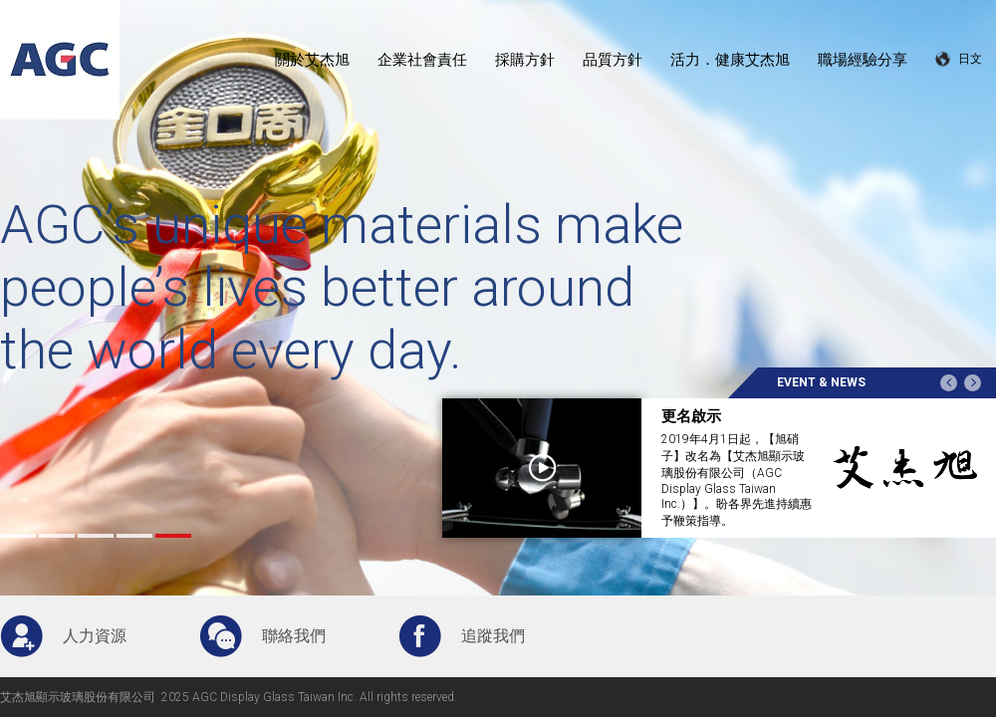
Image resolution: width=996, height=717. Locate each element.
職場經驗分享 (862, 60)
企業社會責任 (422, 60)
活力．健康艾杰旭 (730, 60)
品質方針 (612, 60)
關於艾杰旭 (312, 60)
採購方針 (525, 60)
